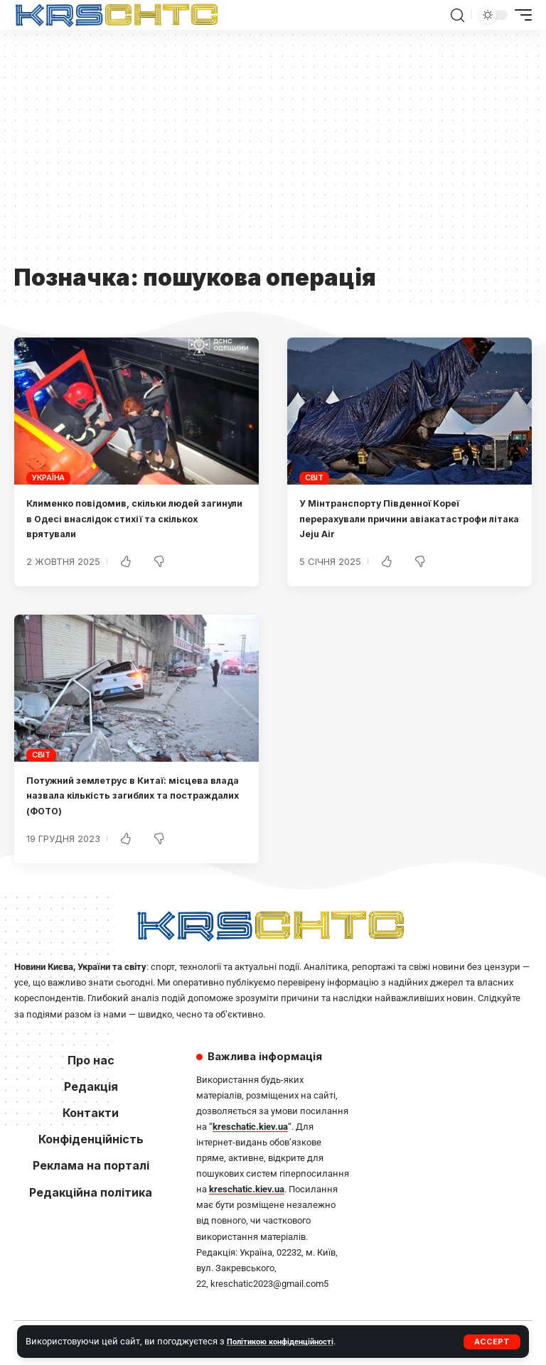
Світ (314, 477)
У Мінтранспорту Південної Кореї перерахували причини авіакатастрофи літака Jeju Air (409, 518)
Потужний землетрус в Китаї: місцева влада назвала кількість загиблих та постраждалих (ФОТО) (132, 795)
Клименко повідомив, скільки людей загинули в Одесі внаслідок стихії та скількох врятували (129, 518)
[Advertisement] (273, 154)
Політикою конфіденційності (288, 1341)
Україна (48, 477)
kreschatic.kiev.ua (250, 1126)
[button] (492, 1341)
